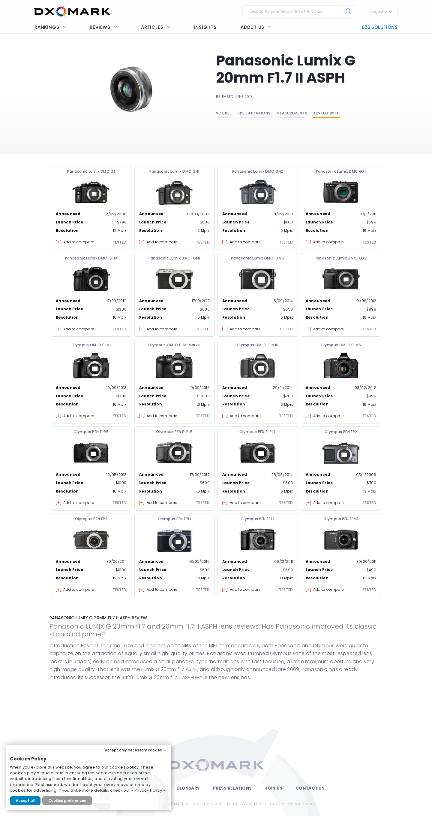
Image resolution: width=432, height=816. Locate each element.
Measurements (292, 113)
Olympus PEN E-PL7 (257, 431)
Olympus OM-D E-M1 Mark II (174, 344)
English (377, 11)
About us (256, 27)
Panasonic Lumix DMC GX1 (341, 171)
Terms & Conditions (246, 803)
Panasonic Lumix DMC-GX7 (341, 258)
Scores (224, 113)
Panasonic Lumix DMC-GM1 (174, 258)
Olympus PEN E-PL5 (174, 431)
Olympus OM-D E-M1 (91, 344)
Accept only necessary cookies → (135, 750)
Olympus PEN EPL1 (174, 518)
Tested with (326, 113)
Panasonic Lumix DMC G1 (91, 171)
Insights (205, 27)
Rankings (50, 27)
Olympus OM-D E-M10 (257, 344)
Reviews (103, 27)
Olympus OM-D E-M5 (341, 344)
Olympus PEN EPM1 (340, 518)
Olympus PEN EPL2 (258, 518)
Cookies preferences (67, 800)
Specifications (254, 113)
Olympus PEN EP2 (341, 431)
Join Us (273, 788)
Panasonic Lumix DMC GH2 (257, 171)
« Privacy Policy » (148, 790)
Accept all (25, 800)
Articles (155, 27)
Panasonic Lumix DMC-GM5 (257, 258)
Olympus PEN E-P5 (91, 431)
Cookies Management (292, 803)
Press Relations (232, 788)
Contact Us (310, 788)
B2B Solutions (380, 27)
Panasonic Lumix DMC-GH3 (91, 258)
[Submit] (348, 11)
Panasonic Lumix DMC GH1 (174, 171)
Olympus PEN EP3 (91, 518)
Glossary (188, 788)
